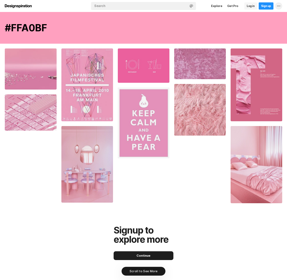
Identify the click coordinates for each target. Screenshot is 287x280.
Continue (143, 255)
